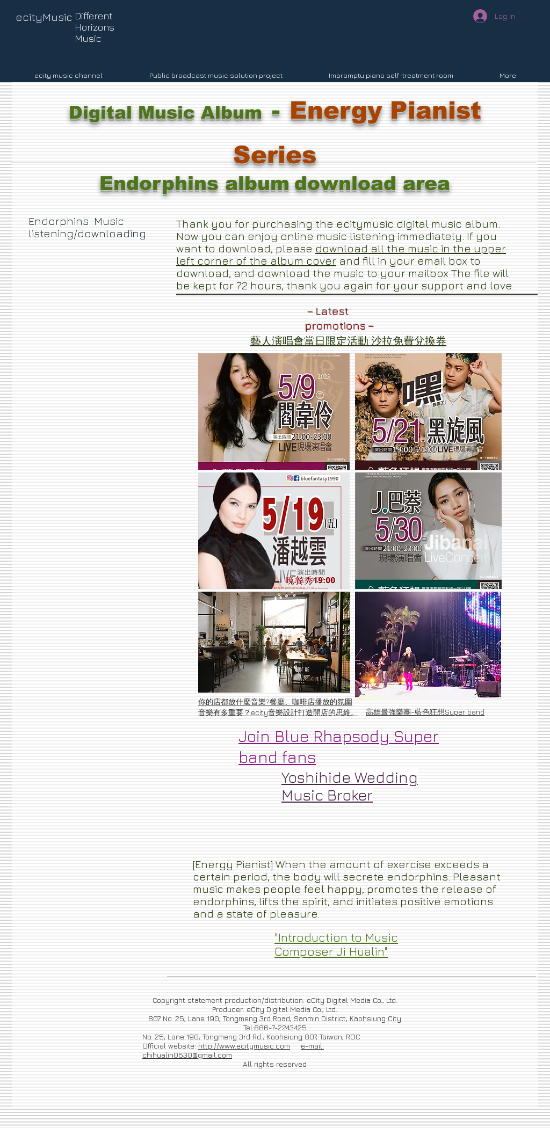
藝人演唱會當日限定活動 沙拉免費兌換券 (348, 340)
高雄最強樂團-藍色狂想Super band (425, 711)
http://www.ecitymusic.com (244, 1045)
